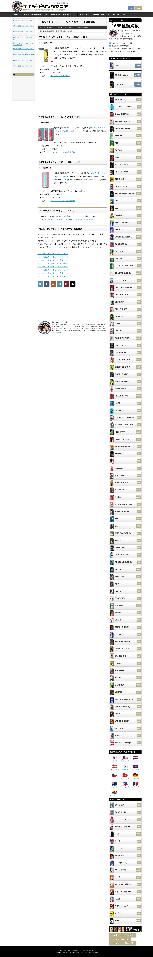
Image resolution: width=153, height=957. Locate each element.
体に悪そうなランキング (116, 14)
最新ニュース (84, 14)
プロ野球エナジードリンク (122, 935)
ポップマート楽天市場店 (60, 76)
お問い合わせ (89, 950)
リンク (82, 950)
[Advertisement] (72, 97)
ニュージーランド (114, 786)
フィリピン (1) (125, 786)
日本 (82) (114, 760)
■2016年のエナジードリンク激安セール (53, 273)
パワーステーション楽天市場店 (63, 152)
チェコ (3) (114, 777)
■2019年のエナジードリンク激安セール (53, 263)
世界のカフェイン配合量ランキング (35, 14)
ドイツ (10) (136, 777)
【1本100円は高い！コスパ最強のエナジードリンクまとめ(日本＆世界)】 (66, 219)
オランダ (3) (135, 760)
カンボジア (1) (136, 768)
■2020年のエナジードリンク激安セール (53, 260)
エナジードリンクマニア (79, 952)
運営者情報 (63, 950)
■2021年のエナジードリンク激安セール (53, 257)
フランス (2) (135, 786)
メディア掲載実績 (73, 950)
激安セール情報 (98, 14)
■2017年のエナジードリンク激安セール (53, 270)
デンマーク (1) (125, 777)
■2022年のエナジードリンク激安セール (53, 254)
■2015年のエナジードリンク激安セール (53, 276)
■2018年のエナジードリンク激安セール (53, 267)
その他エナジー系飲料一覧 (122, 943)
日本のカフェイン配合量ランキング (63, 14)
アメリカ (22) (125, 760)
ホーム (16, 14)
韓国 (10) (125, 768)
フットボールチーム (120, 939)
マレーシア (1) (114, 795)
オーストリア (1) (114, 768)
